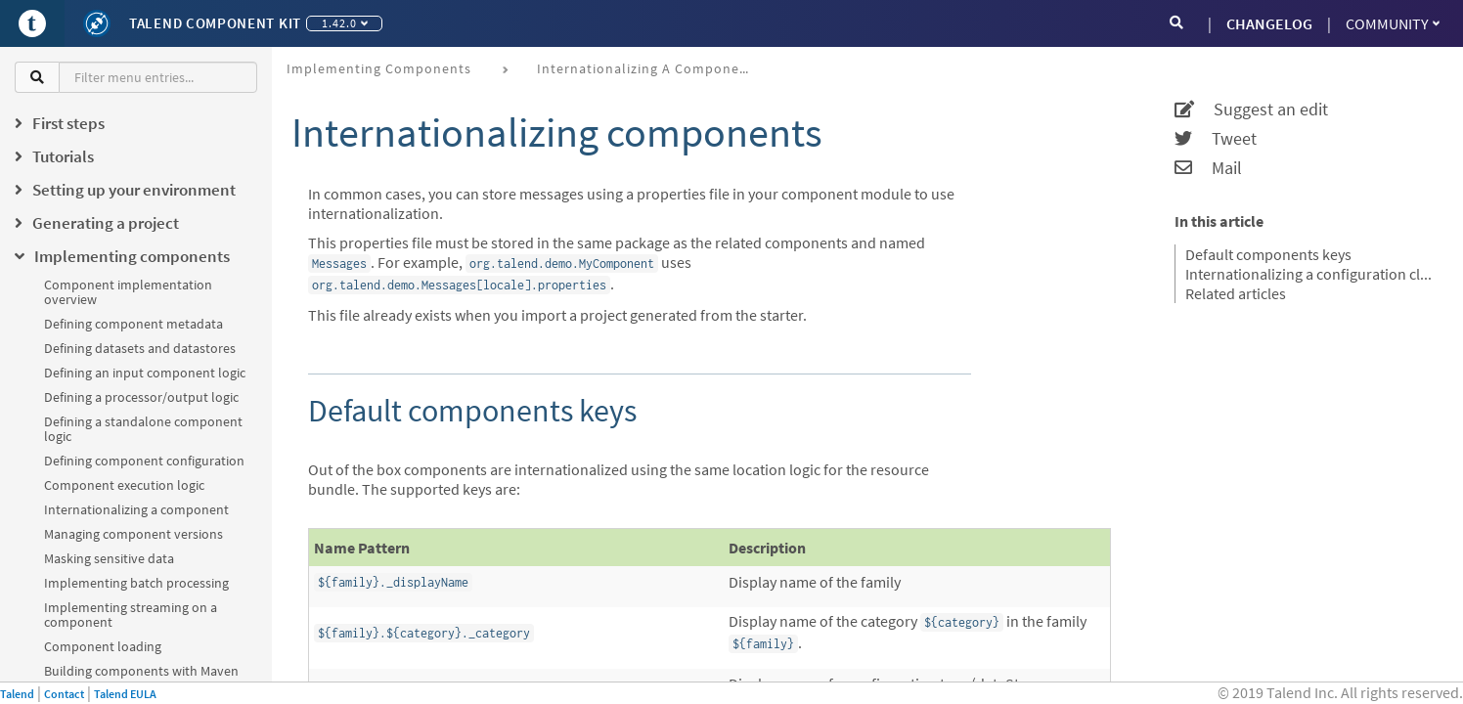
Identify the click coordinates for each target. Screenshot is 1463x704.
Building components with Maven (141, 671)
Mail (1208, 168)
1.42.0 (345, 23)
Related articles (1235, 293)
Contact (64, 693)
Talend (17, 693)
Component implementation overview (128, 292)
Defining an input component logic (144, 372)
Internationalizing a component (136, 509)
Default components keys (1268, 254)
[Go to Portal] (32, 23)
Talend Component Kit (215, 23)
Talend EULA (125, 693)
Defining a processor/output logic (141, 397)
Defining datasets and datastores (140, 348)
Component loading (102, 646)
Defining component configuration (144, 460)
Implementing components (379, 68)
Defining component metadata (133, 323)
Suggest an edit (1251, 109)
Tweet (1216, 139)
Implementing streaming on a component (130, 614)
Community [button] (1393, 23)
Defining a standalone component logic (143, 429)
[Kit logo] (97, 23)
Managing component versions (133, 534)
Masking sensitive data (109, 558)
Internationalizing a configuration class (1312, 274)
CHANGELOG (1269, 23)
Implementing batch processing (136, 583)
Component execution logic (124, 485)
